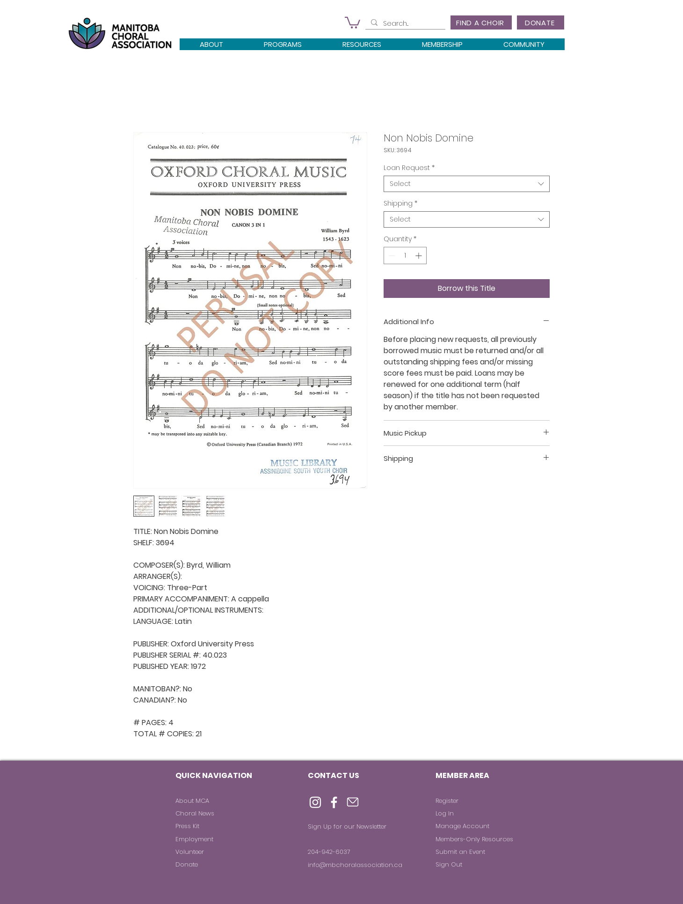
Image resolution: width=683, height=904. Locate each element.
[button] (352, 22)
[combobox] (467, 184)
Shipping (400, 203)
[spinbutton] (405, 255)
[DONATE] (540, 22)
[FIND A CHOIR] (481, 22)
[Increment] (419, 255)
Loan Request (409, 168)
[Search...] (404, 23)
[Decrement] (391, 255)
